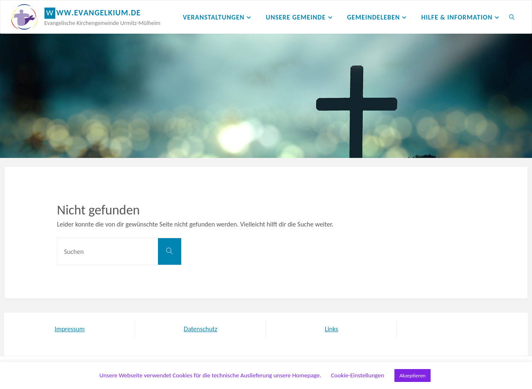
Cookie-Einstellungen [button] (357, 375)
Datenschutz (200, 329)
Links (331, 329)
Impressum (69, 329)
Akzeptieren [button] (412, 375)
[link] (512, 17)
